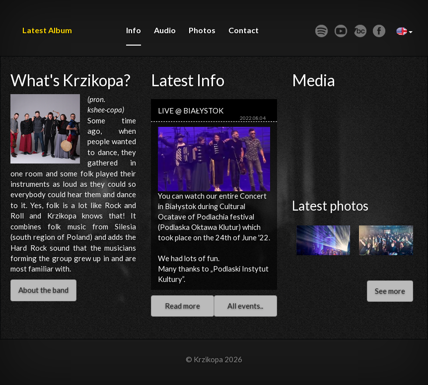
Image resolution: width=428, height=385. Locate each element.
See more (390, 290)
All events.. (245, 305)
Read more (182, 305)
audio (165, 30)
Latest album (47, 30)
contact (243, 30)
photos (202, 30)
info (133, 30)
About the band (43, 289)
